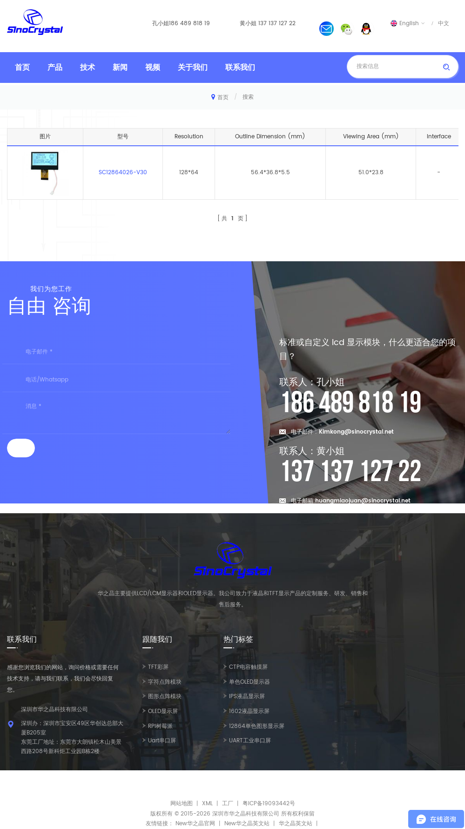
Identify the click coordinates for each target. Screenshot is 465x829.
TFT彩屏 (158, 667)
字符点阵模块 (165, 682)
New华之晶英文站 (247, 823)
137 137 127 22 (277, 23)
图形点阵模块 (165, 696)
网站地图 (181, 803)
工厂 (227, 803)
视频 (152, 67)
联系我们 (240, 67)
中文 (443, 23)
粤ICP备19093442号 (269, 803)
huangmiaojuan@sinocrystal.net (363, 500)
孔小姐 (160, 23)
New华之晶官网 (195, 823)
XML (207, 803)
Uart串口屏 (162, 740)
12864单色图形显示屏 (256, 726)
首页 (22, 67)
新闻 (120, 67)
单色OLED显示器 (249, 682)
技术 (87, 67)
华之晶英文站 (295, 823)
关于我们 (193, 67)
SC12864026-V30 (123, 172)
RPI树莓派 (160, 726)
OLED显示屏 (163, 711)
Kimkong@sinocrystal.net (356, 432)
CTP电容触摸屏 (248, 667)
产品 (54, 67)
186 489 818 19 (189, 23)
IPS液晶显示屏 (247, 696)
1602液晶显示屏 (249, 711)
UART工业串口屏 (250, 740)
